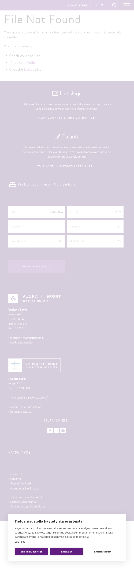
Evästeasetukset (102, 551)
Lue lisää (20, 541)
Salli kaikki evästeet (31, 551)
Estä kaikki (67, 551)
